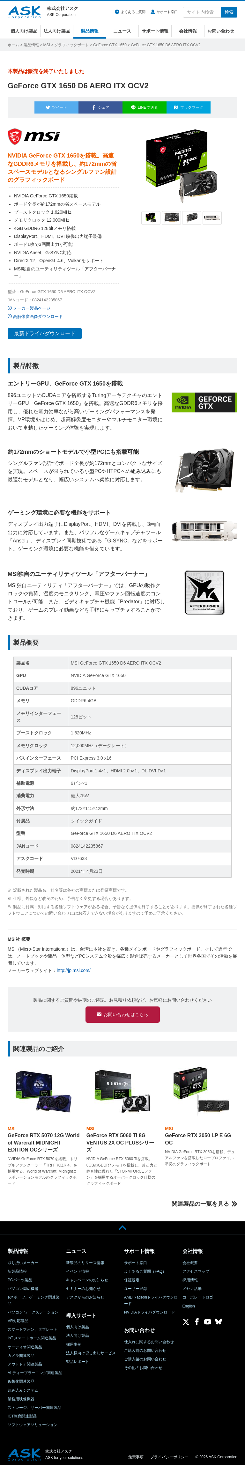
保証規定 (131, 1277)
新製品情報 (17, 1268)
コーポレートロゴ (197, 1294)
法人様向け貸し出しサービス (91, 1350)
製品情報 (90, 30)
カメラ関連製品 (21, 1353)
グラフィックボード (71, 45)
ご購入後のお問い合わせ (145, 1356)
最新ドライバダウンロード (44, 329)
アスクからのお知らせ (85, 1294)
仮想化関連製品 (21, 1378)
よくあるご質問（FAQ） (145, 1268)
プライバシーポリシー (169, 1454)
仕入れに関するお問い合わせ (149, 1339)
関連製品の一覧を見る (200, 1201)
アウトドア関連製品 (25, 1361)
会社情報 (188, 30)
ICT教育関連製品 (22, 1413)
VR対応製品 (18, 1318)
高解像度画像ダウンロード (38, 312)
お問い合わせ (220, 30)
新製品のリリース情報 (85, 1260)
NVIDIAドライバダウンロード (149, 1309)
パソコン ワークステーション (33, 1309)
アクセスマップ (195, 1268)
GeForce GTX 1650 (110, 45)
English (188, 1303)
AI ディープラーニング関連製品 (35, 1370)
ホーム (13, 45)
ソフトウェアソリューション (32, 1422)
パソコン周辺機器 (23, 1286)
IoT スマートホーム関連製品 (32, 1335)
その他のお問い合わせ (143, 1365)
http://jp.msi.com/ (74, 966)
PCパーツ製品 (20, 1277)
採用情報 (190, 1277)
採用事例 (73, 1341)
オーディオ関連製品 (25, 1344)
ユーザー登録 (135, 1286)
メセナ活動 (192, 1286)
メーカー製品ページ (31, 304)
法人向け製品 (56, 30)
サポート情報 (155, 30)
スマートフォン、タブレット (32, 1326)
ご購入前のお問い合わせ (145, 1347)
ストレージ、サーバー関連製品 (34, 1404)
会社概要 (190, 1260)
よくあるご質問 (133, 12)
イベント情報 (77, 1268)
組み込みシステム (23, 1387)
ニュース (122, 30)
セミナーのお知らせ (83, 1286)
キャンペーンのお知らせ (87, 1277)
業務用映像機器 (21, 1396)
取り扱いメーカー (23, 1260)
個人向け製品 (24, 30)
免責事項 (136, 1454)
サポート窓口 (167, 12)
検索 (229, 12)
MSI (46, 45)
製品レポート (77, 1359)
